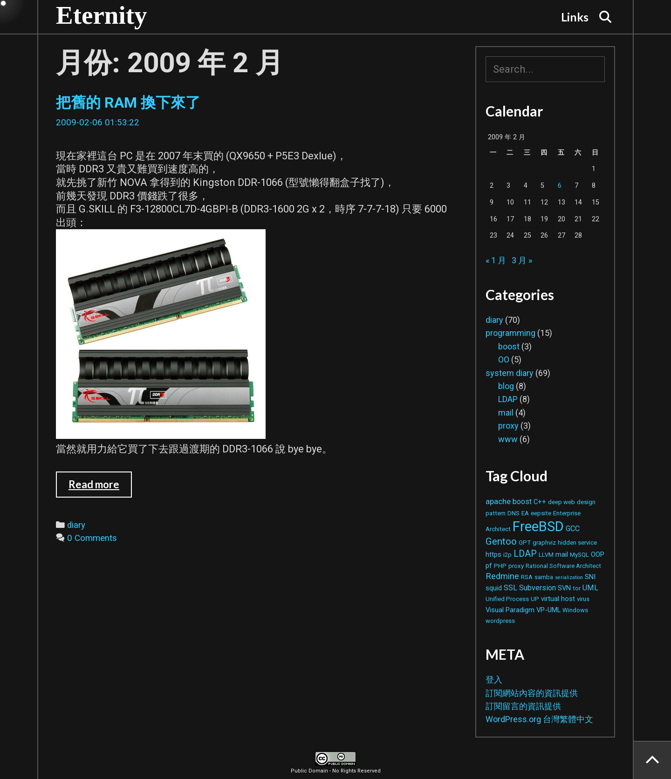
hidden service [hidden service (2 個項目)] (577, 542)
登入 (494, 679)
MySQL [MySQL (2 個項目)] (579, 554)
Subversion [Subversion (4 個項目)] (537, 587)
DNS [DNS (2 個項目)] (513, 513)
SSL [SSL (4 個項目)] (510, 587)
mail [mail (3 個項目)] (561, 554)
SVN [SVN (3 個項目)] (564, 588)
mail (506, 412)
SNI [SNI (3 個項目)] (590, 577)
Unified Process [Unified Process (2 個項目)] (507, 598)
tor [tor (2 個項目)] (577, 588)
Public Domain (309, 771)
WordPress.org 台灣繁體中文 (539, 719)
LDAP (508, 399)
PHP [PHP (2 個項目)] (500, 565)
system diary (510, 373)
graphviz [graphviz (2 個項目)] (544, 542)
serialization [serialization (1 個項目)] (569, 577)
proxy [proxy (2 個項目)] (516, 565)
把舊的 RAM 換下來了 (128, 102)
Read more (100, 488)
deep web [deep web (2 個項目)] (561, 502)
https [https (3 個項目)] (493, 554)
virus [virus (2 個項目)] (583, 598)
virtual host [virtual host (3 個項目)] (558, 598)
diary (76, 525)
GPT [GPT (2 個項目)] (525, 542)
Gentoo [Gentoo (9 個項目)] (501, 541)
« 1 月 (496, 260)
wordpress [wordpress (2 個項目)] (500, 620)
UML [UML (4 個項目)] (590, 587)
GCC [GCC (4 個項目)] (573, 528)
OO (503, 359)
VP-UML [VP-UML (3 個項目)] (548, 610)
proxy (508, 425)
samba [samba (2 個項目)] (543, 577)
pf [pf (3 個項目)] (489, 565)
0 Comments (92, 538)
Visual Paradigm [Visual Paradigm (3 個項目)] (510, 610)
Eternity (101, 15)
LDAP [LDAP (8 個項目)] (525, 553)
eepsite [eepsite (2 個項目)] (541, 513)
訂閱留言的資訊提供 (523, 706)
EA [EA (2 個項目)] (525, 513)
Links (575, 17)
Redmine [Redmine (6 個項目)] (502, 576)
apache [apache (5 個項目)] (498, 501)
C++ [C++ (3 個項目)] (540, 502)
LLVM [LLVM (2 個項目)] (546, 554)
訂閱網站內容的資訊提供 (532, 693)
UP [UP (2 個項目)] (535, 598)
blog (506, 386)
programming (510, 333)
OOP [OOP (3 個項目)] (597, 554)
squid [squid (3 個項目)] (494, 588)
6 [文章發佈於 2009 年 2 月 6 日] (559, 186)
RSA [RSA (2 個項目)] (527, 577)
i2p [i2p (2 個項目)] (507, 554)
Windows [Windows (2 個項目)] (575, 610)
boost (509, 346)
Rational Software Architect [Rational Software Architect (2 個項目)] (563, 565)
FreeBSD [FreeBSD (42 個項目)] (538, 526)
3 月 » (522, 260)
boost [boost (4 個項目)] (522, 501)
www (508, 439)
